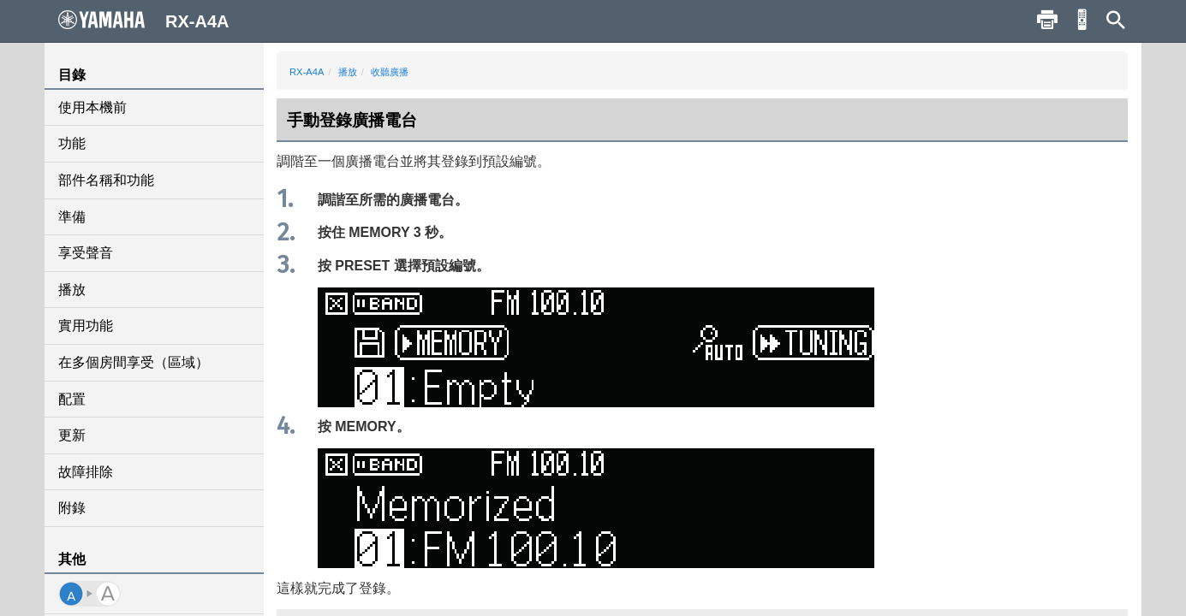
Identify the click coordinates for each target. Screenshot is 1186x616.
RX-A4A (306, 72)
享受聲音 (85, 253)
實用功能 (85, 325)
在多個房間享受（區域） (133, 362)
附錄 (72, 507)
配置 (72, 399)
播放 (72, 289)
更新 (72, 435)
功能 (72, 143)
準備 (72, 217)
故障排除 (85, 472)
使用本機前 (92, 107)
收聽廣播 (389, 72)
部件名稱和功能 (106, 180)
